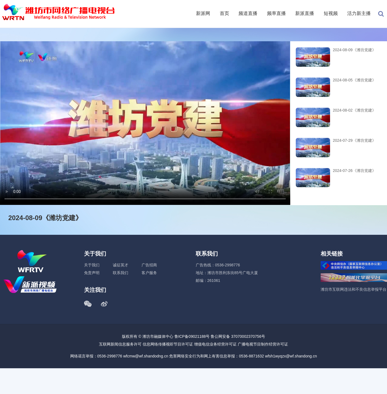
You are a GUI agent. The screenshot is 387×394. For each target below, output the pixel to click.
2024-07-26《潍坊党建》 (354, 170)
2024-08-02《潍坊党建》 (354, 110)
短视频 (331, 13)
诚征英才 (120, 265)
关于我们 (92, 265)
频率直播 (276, 13)
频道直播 (248, 13)
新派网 (203, 13)
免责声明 (92, 273)
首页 (224, 13)
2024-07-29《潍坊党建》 (354, 140)
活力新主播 (359, 13)
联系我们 (120, 273)
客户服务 (149, 273)
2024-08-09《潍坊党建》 (354, 50)
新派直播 (304, 13)
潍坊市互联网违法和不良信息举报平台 (353, 289)
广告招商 (149, 265)
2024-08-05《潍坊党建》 (354, 80)
